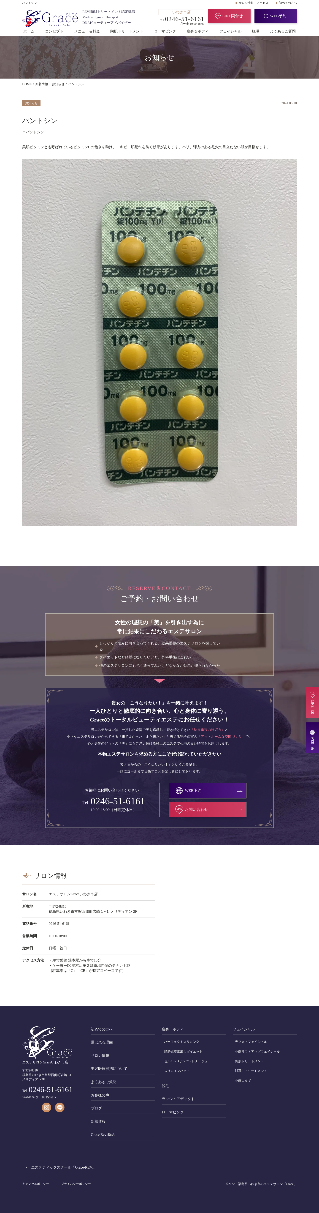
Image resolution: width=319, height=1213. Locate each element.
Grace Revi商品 (103, 1135)
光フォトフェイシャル (251, 1042)
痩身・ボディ (173, 1029)
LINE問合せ (232, 16)
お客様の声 (100, 1095)
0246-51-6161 (118, 801)
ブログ (96, 1108)
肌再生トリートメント (251, 1071)
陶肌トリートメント (126, 31)
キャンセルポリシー (36, 1184)
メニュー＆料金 (87, 31)
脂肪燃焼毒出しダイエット (183, 1051)
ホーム (28, 31)
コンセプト (54, 31)
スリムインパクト (177, 1071)
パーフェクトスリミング (181, 1042)
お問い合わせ (196, 809)
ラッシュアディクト (178, 1099)
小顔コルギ (243, 1080)
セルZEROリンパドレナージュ (186, 1061)
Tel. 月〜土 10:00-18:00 (181, 17)
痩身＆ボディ (198, 31)
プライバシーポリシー (76, 1184)
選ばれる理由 (102, 1042)
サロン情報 (100, 1055)
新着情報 (98, 1121)
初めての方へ (288, 3)
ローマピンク (165, 31)
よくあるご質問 (283, 31)
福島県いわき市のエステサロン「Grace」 (267, 1184)
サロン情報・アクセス (253, 3)
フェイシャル (230, 31)
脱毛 (255, 31)
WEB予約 (278, 16)
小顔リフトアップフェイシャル (257, 1051)
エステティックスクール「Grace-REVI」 (64, 1167)
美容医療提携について (109, 1069)
